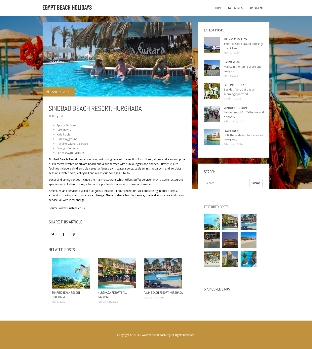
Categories (235, 8)
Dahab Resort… (233, 62)
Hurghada (58, 116)
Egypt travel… (233, 131)
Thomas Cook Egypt (236, 39)
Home (218, 8)
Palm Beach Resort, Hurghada (163, 292)
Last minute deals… (236, 85)
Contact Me (256, 8)
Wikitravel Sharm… (236, 108)
